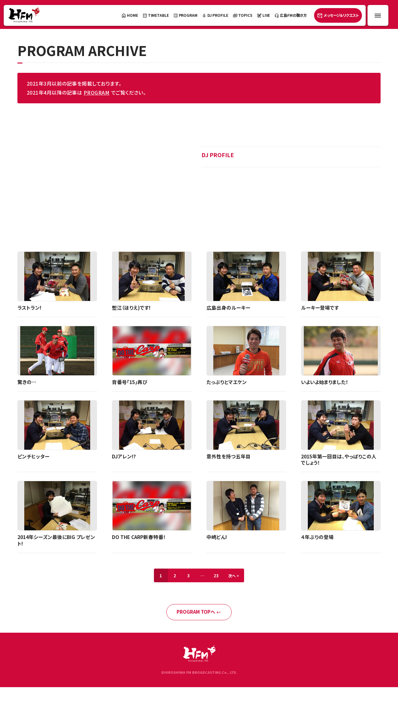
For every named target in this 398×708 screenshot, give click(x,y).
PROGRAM (96, 92)
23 (217, 577)
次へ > (236, 577)
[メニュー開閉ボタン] (378, 15)
